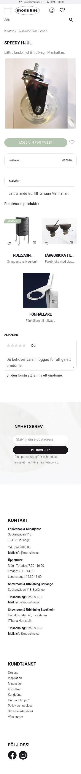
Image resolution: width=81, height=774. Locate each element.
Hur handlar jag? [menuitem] (19, 700)
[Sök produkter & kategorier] (31, 19)
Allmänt (15, 180)
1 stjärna (8, 345)
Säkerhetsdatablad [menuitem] (20, 711)
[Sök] (72, 19)
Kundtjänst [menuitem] (15, 694)
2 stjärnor (12, 345)
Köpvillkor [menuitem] (14, 689)
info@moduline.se (28, 552)
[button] (8, 10)
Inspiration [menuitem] (15, 678)
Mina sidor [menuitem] (15, 683)
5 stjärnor (24, 345)
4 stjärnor (20, 345)
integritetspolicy (47, 462)
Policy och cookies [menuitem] (20, 705)
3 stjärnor (16, 345)
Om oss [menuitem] (13, 672)
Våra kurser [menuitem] (15, 717)
